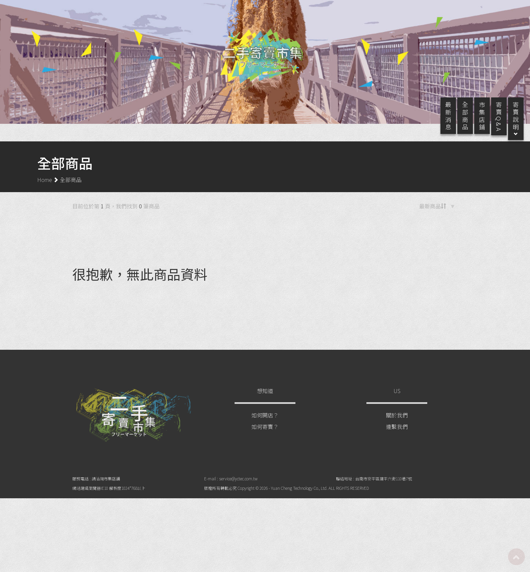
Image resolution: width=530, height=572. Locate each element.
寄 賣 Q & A (492, 123)
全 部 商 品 (458, 122)
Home (44, 186)
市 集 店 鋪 (475, 122)
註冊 (470, 10)
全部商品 (70, 186)
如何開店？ (265, 422)
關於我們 (397, 422)
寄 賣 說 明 (509, 125)
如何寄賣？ (265, 433)
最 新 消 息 (441, 122)
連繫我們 (397, 433)
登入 (494, 10)
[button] (438, 214)
